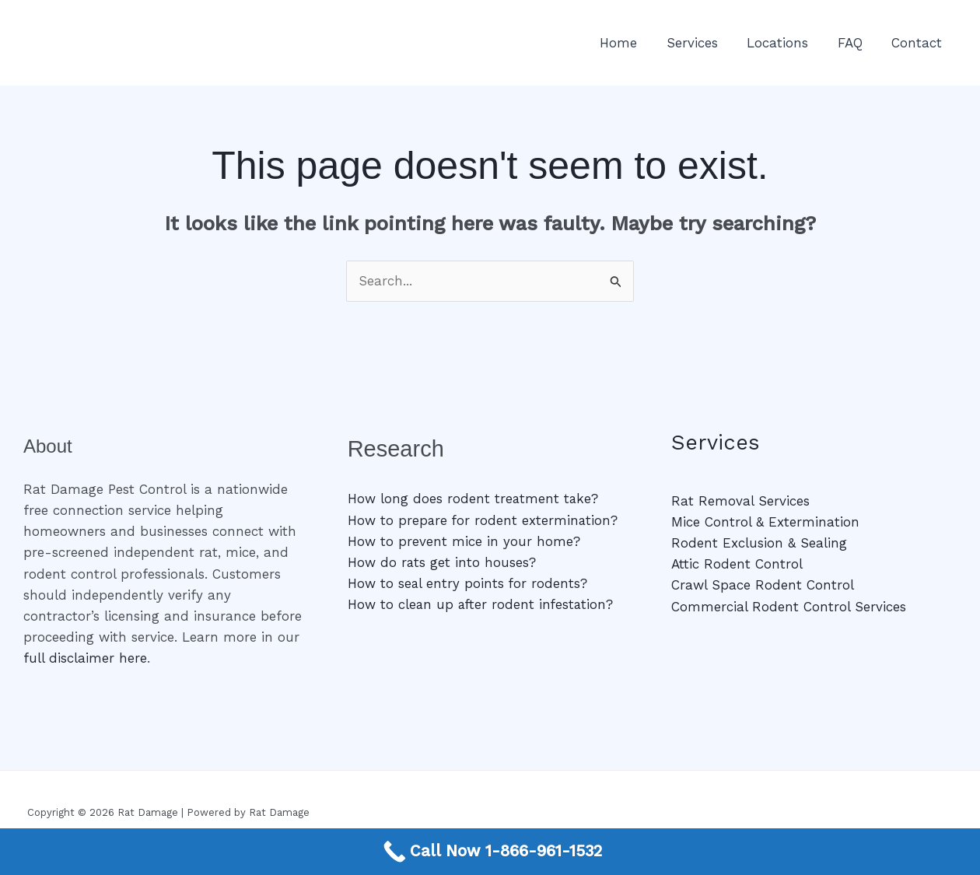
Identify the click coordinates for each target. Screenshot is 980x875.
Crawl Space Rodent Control (762, 585)
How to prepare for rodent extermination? (484, 520)
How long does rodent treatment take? (474, 498)
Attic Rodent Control (737, 564)
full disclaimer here (85, 658)
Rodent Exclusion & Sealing (759, 543)
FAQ (854, 43)
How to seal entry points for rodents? (468, 583)
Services (701, 43)
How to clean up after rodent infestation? (482, 604)
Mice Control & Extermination (765, 522)
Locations (784, 43)
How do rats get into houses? (442, 562)
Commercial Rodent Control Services (788, 606)
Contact (918, 43)
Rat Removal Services (740, 501)
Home (630, 43)
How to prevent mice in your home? (464, 541)
